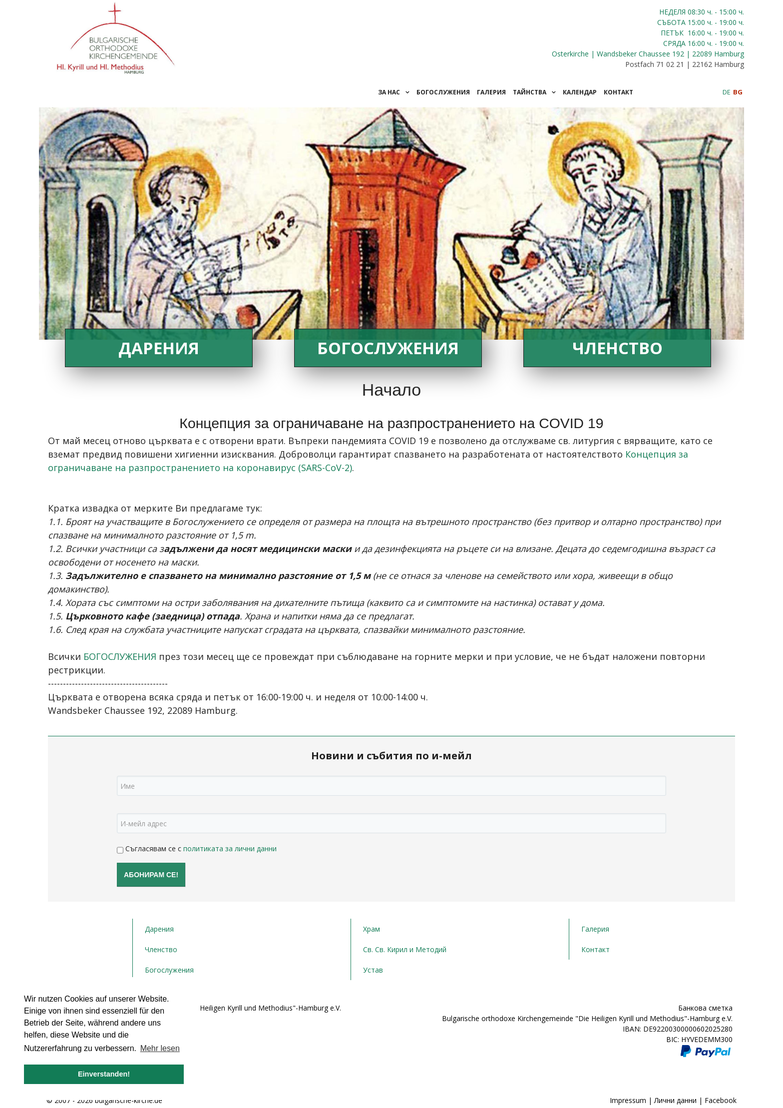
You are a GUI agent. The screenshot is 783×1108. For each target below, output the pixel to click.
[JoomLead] (116, 36)
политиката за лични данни (230, 848)
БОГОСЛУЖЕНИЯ (121, 656)
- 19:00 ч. (728, 22)
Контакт (595, 949)
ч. (710, 11)
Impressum (628, 1100)
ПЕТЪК (673, 32)
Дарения (158, 348)
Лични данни (675, 1100)
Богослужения (388, 348)
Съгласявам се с (197, 849)
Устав (373, 970)
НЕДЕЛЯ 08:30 (683, 11)
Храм (371, 929)
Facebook (721, 1100)
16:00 (696, 32)
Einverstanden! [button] (104, 1074)
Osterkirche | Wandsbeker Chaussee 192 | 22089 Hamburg (648, 53)
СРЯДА (674, 43)
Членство (617, 348)
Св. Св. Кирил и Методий (404, 949)
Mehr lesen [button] (160, 1048)
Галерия (595, 929)
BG (738, 91)
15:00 (696, 22)
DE (727, 91)
